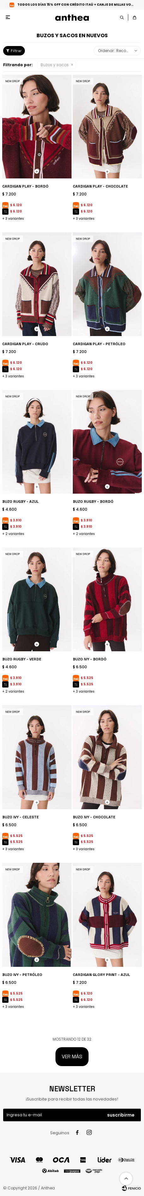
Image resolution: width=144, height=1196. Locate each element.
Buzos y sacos (55, 64)
